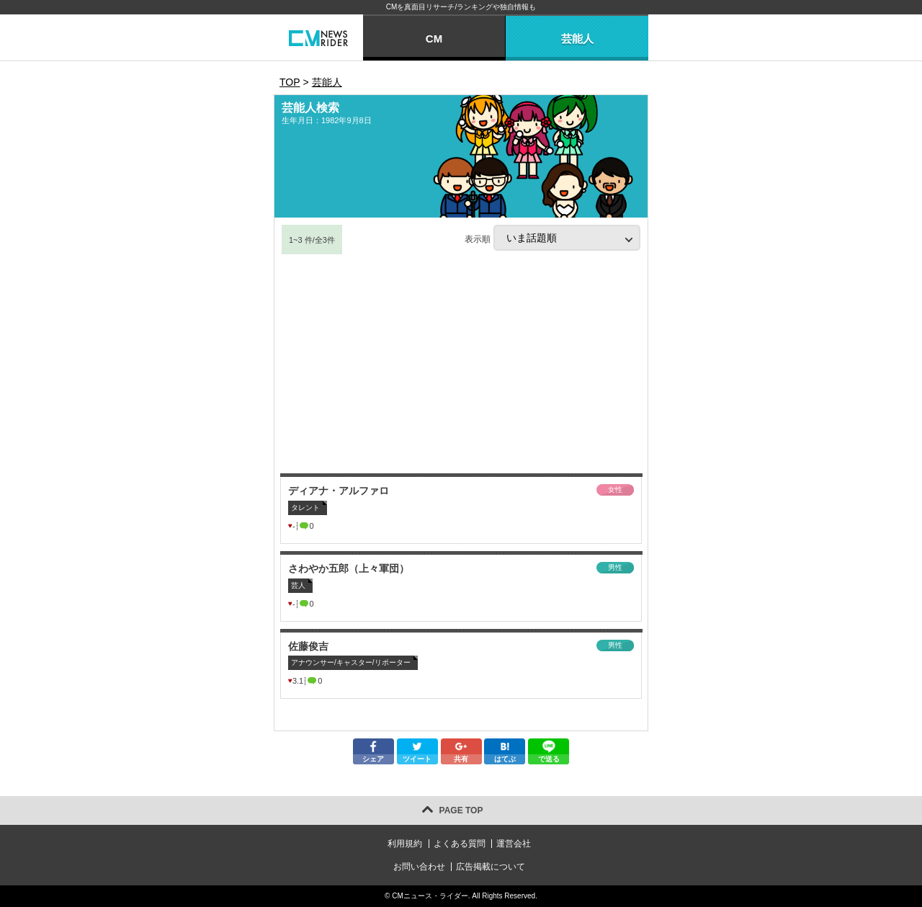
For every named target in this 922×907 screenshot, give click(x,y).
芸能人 (577, 38)
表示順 (552, 238)
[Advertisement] (461, 364)
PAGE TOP (461, 810)
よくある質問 (459, 844)
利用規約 (405, 844)
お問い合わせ (419, 867)
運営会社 (513, 844)
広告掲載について (490, 867)
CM (434, 38)
